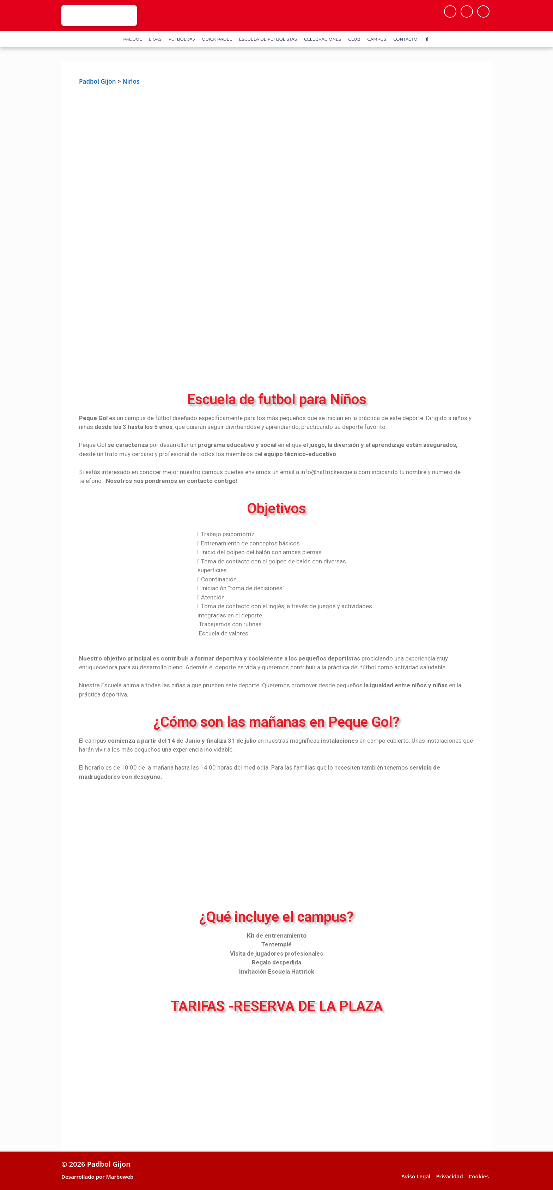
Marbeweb (120, 1176)
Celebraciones (322, 39)
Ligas (155, 39)
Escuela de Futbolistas (268, 39)
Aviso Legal (415, 1176)
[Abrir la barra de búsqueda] (427, 39)
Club (354, 39)
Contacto (405, 39)
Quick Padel (217, 39)
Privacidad (449, 1176)
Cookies (479, 1176)
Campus (376, 39)
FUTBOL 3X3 (182, 39)
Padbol (132, 39)
